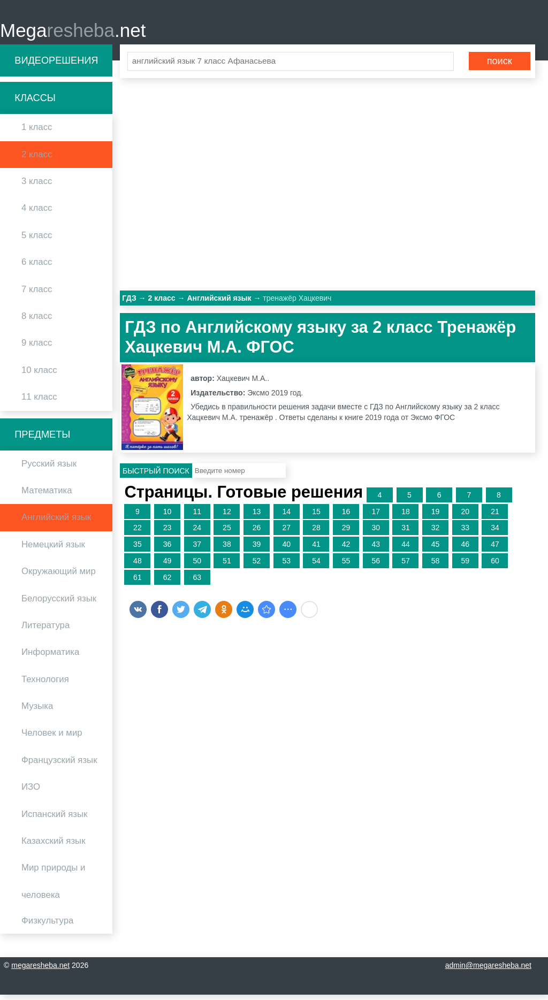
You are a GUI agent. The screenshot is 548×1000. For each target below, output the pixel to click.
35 (137, 549)
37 (197, 549)
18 (405, 516)
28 (316, 533)
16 (346, 516)
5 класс (36, 240)
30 (375, 533)
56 (375, 565)
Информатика (50, 657)
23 (167, 533)
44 (405, 549)
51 (227, 565)
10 (167, 516)
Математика (46, 495)
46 (465, 549)
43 (375, 549)
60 (495, 565)
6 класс (36, 267)
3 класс (36, 186)
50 (197, 565)
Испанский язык (54, 819)
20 (465, 516)
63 (197, 582)
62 (167, 582)
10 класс (39, 375)
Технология (45, 684)
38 (227, 549)
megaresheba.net (40, 970)
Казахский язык (53, 846)
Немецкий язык (53, 549)
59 (465, 565)
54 (316, 565)
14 (286, 516)
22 (137, 533)
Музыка (37, 711)
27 (286, 533)
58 (435, 565)
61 (137, 582)
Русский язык (49, 468)
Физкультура (47, 925)
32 (435, 533)
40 (286, 549)
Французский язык (59, 765)
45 (435, 549)
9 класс (36, 348)
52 (257, 565)
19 (435, 516)
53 (286, 565)
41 (316, 549)
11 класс (39, 401)
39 (257, 549)
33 (465, 533)
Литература (45, 630)
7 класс (36, 294)
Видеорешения (56, 65)
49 (167, 565)
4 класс (36, 213)
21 (495, 516)
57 (405, 565)
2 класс (36, 159)
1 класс (36, 132)
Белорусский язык (58, 603)
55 (346, 565)
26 (257, 533)
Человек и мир (51, 738)
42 (346, 549)
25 (227, 533)
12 (227, 516)
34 (495, 533)
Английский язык (56, 522)
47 (495, 549)
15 (316, 516)
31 (405, 533)
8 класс (36, 321)
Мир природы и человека (53, 886)
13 (257, 516)
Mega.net (73, 32)
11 (197, 516)
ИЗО (30, 792)
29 (346, 533)
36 (167, 549)
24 (197, 533)
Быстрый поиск (156, 475)
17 (375, 516)
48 (137, 565)
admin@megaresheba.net (488, 970)
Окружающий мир (58, 576)
